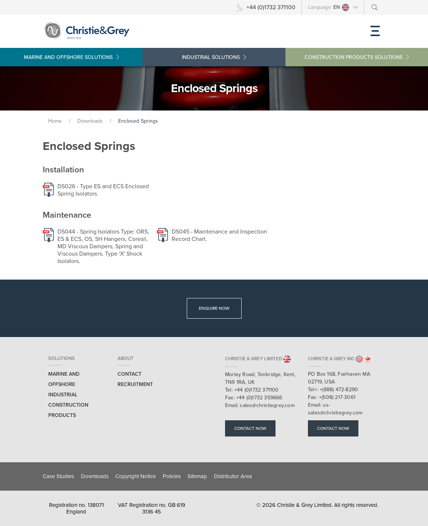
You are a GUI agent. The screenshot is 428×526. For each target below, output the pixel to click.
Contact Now (250, 428)
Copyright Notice (135, 476)
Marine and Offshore (71, 57)
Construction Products (357, 57)
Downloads (90, 121)
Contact (129, 374)
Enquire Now (214, 308)
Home (55, 121)
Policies (172, 476)
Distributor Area (233, 476)
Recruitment (135, 384)
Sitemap (197, 476)
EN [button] (341, 7)
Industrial (214, 57)
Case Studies (58, 476)
